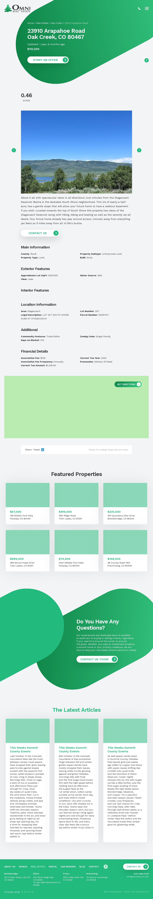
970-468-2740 (141, 874)
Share (28, 449)
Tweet (36, 449)
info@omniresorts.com (138, 876)
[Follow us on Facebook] (146, 60)
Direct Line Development (137, 891)
